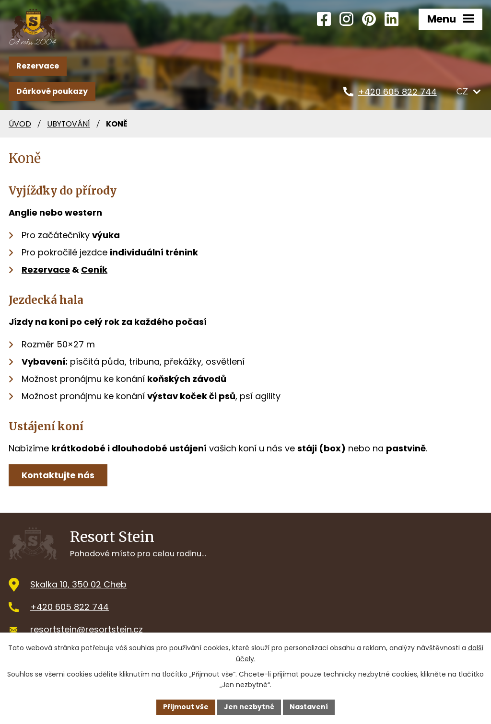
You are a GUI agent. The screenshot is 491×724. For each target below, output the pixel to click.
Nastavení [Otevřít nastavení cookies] (309, 707)
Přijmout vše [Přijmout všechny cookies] (186, 707)
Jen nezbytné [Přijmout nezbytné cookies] (249, 707)
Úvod (20, 123)
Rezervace (37, 65)
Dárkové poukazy (52, 91)
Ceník (94, 270)
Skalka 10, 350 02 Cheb (78, 584)
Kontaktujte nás (58, 475)
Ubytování (68, 123)
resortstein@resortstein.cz (86, 629)
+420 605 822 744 (69, 607)
